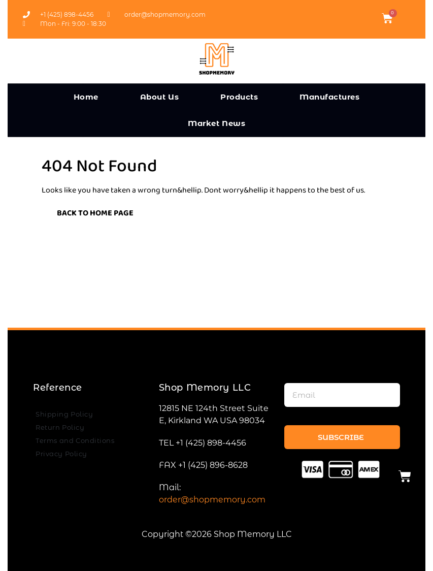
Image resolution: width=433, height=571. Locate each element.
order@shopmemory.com (212, 499)
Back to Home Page (88, 211)
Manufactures (329, 97)
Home (86, 97)
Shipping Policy (64, 414)
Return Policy (60, 427)
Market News (216, 123)
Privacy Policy (61, 454)
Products (239, 97)
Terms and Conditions (75, 440)
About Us (159, 97)
